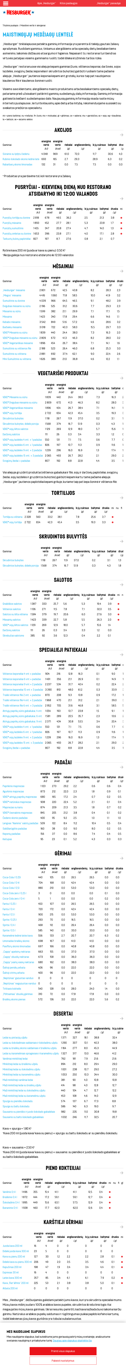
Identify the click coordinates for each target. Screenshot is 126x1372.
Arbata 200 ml (10, 1288)
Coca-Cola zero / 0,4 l (14, 898)
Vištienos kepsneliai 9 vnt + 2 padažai (22, 684)
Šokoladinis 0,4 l (11, 1202)
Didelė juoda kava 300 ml (16, 1251)
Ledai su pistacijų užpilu (15, 1037)
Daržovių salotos (11, 434)
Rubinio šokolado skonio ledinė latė (21, 159)
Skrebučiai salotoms (13, 635)
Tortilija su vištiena (12, 516)
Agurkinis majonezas (13, 791)
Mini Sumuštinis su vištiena (17, 359)
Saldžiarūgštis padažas (15, 828)
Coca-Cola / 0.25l (12, 877)
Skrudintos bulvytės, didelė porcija (21, 423)
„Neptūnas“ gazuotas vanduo (18, 978)
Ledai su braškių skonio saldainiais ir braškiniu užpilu (30, 1048)
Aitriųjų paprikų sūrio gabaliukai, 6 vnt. (22, 716)
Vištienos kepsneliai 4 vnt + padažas (22, 673)
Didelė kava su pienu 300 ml (17, 1261)
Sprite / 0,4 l (9, 925)
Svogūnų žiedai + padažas (16, 460)
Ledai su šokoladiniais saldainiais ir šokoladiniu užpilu (30, 1042)
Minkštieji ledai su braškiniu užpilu (20, 1064)
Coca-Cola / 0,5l (11, 887)
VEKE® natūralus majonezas (17, 802)
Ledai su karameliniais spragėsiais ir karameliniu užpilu (31, 1053)
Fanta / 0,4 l (9, 909)
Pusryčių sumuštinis (13, 228)
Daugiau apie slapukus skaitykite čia (72, 1340)
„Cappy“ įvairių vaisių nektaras (18, 962)
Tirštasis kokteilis (12, 988)
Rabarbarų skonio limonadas (17, 164)
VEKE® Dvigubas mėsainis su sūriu (20, 338)
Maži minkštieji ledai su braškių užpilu (22, 1085)
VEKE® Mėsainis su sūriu (15, 332)
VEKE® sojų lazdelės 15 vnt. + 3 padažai (23, 455)
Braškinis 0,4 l (10, 1197)
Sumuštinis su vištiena (14, 353)
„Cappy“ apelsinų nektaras (16, 951)
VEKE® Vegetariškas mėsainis (18, 343)
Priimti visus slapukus (63, 1351)
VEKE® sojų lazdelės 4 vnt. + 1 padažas (22, 439)
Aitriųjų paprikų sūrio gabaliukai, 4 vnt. (22, 711)
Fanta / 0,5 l (9, 914)
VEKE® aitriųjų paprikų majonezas (20, 796)
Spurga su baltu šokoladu (16, 1106)
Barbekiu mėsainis (12, 327)
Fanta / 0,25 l (9, 903)
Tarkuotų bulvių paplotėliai (17, 238)
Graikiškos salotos (12, 603)
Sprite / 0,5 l (9, 930)
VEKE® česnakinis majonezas (17, 812)
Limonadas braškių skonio (16, 941)
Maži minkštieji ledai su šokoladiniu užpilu (24, 1090)
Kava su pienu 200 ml (14, 1256)
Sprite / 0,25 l (10, 919)
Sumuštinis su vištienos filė (17, 348)
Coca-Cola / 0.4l (11, 882)
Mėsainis (7, 316)
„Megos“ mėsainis (12, 295)
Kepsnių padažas (11, 833)
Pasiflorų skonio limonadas (17, 946)
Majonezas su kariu (13, 807)
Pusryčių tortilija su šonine (16, 217)
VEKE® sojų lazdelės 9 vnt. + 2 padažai (22, 450)
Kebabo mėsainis (11, 322)
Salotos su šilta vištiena (15, 614)
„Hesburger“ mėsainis (14, 290)
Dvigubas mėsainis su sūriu (17, 306)
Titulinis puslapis (10, 25)
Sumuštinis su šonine (14, 300)
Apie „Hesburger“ (46, 3)
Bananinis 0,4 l (10, 1207)
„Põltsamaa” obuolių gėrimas (18, 994)
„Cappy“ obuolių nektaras (16, 956)
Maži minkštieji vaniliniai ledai (18, 1080)
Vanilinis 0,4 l (9, 1192)
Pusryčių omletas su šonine (17, 233)
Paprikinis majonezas (13, 786)
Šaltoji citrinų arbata (13, 972)
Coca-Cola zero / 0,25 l (14, 893)
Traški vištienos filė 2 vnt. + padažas (22, 695)
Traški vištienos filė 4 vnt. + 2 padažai (22, 700)
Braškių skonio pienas (14, 999)
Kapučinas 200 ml (12, 1267)
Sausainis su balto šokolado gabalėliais (23, 1117)
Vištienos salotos (12, 609)
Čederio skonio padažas (15, 818)
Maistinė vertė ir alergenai (33, 25)
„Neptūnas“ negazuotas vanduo (19, 983)
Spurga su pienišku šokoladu (18, 1101)
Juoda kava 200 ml (12, 1245)
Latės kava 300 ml (12, 1277)
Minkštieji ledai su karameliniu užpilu (21, 1074)
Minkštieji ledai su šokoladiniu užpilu (21, 1069)
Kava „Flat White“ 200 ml (15, 1283)
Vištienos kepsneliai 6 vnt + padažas (22, 679)
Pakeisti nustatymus (63, 1360)
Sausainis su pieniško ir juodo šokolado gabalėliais (29, 1111)
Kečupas (7, 839)
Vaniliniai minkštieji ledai (15, 1058)
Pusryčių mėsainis (12, 222)
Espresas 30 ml (11, 1272)
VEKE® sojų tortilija (12, 413)
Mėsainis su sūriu (12, 311)
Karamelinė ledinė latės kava (18, 935)
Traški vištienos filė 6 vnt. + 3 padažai (22, 705)
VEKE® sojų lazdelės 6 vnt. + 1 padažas (22, 444)
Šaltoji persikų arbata (14, 967)
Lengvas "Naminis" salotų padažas (20, 823)
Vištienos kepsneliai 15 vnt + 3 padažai (23, 689)
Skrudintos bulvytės (13, 418)
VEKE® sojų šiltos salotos (15, 429)
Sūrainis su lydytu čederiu (16, 154)
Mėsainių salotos (12, 619)
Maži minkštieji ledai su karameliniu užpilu (24, 1095)
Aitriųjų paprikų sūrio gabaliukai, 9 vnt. (22, 721)
